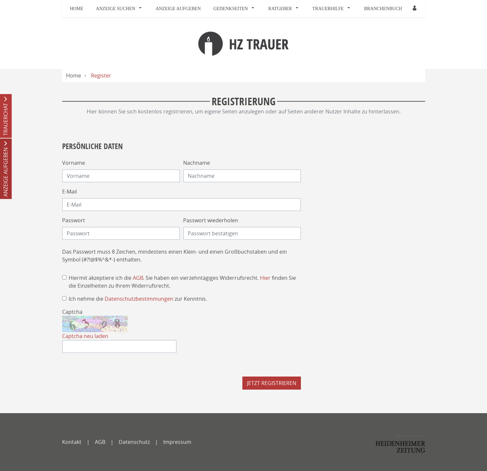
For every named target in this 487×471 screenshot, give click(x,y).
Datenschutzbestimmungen (139, 298)
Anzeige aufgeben (178, 8)
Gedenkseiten (230, 8)
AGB (138, 277)
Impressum (177, 442)
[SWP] (400, 443)
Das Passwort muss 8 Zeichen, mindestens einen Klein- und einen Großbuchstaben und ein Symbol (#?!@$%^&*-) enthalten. (174, 255)
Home (76, 8)
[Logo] (243, 43)
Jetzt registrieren (271, 383)
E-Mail (69, 191)
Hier (265, 277)
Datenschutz (134, 442)
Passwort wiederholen (210, 220)
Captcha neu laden (85, 336)
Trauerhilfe (328, 8)
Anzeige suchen (115, 8)
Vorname (73, 162)
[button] (142, 9)
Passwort (73, 220)
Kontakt (71, 442)
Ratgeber (280, 8)
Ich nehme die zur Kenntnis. (138, 298)
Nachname (196, 162)
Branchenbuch (383, 8)
